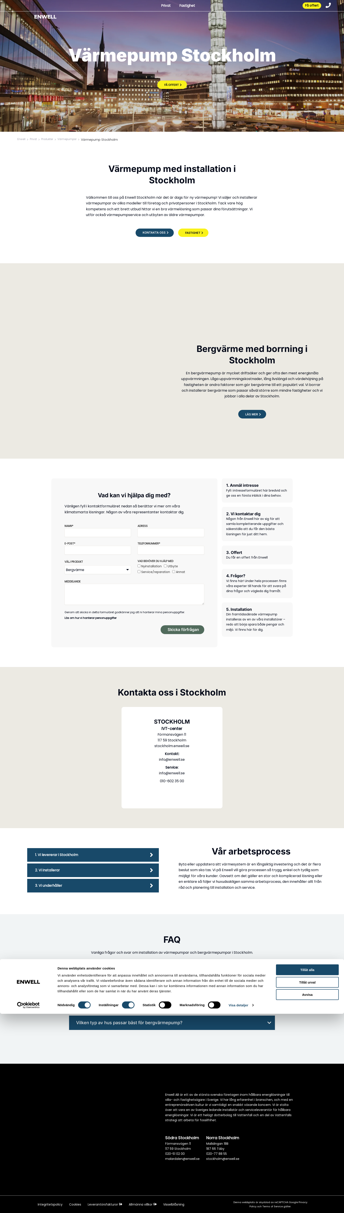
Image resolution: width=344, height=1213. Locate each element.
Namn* (68, 526)
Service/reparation (155, 572)
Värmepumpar (74, 139)
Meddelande (72, 582)
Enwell (22, 139)
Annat (180, 572)
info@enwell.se (172, 762)
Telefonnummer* (149, 544)
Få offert (309, 6)
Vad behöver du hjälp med (155, 561)
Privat (163, 6)
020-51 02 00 (175, 1154)
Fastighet (185, 6)
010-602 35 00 (172, 784)
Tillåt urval (307, 1181)
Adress (143, 526)
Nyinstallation (151, 566)
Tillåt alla (307, 1169)
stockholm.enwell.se (171, 748)
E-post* (69, 544)
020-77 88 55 (216, 1154)
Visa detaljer (238, 1204)
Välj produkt (73, 562)
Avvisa (307, 1194)
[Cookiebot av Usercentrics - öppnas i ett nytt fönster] (28, 1204)
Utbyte (173, 566)
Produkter (51, 139)
